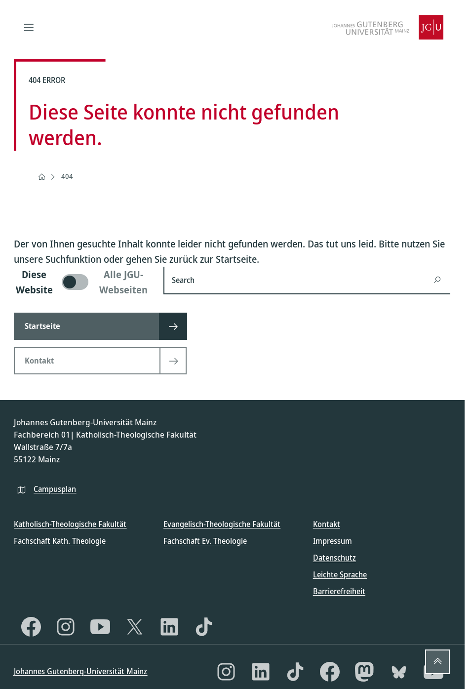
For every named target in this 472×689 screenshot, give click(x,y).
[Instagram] (66, 627)
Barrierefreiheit (339, 591)
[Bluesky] (399, 672)
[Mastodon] (364, 672)
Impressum (332, 540)
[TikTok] (204, 627)
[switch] (83, 282)
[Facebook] (31, 627)
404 (67, 176)
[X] (135, 627)
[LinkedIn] (169, 627)
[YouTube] (100, 627)
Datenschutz (334, 557)
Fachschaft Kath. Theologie (60, 540)
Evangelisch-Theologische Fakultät (221, 524)
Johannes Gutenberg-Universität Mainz (80, 671)
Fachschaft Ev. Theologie (205, 540)
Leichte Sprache (340, 574)
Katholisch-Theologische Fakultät (70, 524)
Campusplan (55, 489)
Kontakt (326, 524)
